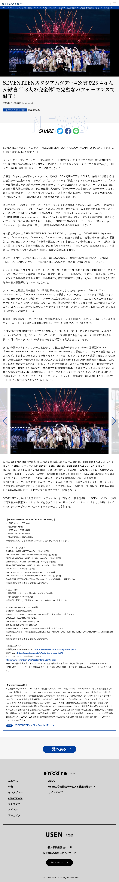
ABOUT (52, 781)
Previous (7, 421)
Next (112, 421)
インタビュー (15, 792)
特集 (10, 786)
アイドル (13, 809)
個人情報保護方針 (57, 847)
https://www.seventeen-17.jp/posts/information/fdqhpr (31, 660)
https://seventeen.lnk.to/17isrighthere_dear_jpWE (40, 653)
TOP (3, 8)
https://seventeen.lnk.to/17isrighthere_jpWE (55, 649)
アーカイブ (14, 815)
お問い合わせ (57, 862)
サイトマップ (55, 792)
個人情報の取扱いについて (57, 853)
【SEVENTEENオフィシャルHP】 (32, 725)
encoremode (15, 798)
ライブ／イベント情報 (23, 8)
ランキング (14, 804)
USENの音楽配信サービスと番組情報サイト (72, 786)
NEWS (9, 8)
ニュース (13, 781)
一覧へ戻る (57, 749)
